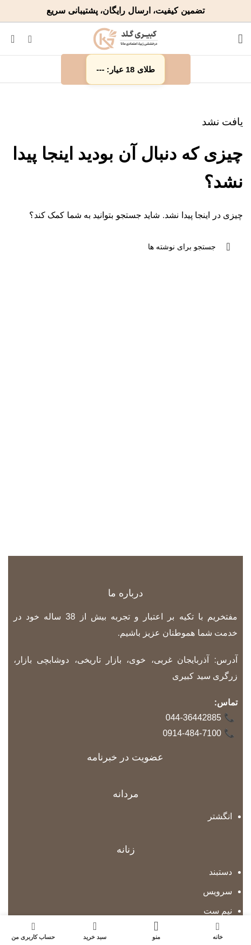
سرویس (217, 891)
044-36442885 (200, 718)
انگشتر (220, 816)
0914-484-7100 (198, 734)
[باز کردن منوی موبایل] (240, 39)
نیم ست (217, 910)
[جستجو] (30, 39)
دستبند (220, 871)
